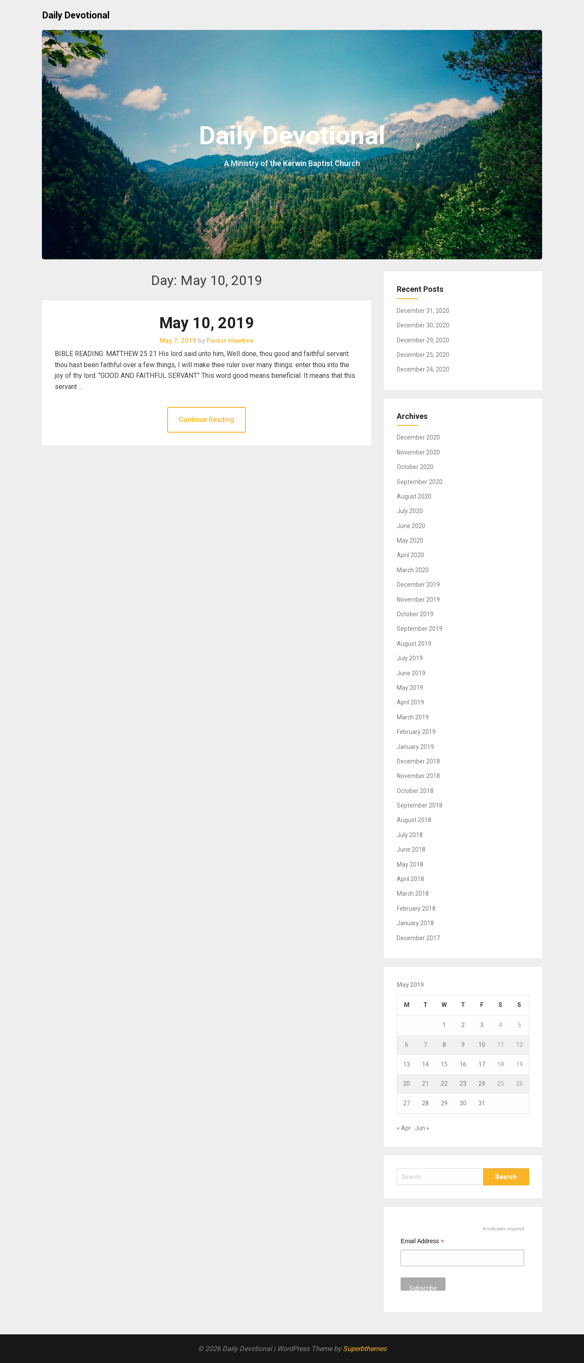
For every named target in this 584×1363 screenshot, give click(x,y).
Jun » (422, 1128)
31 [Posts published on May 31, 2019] (481, 1103)
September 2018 (419, 805)
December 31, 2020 (423, 310)
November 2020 (418, 452)
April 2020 (410, 555)
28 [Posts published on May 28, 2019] (425, 1103)
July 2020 (410, 511)
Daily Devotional (75, 15)
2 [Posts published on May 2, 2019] (463, 1025)
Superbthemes (364, 1349)
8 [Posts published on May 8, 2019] (444, 1044)
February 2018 (416, 908)
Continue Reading (206, 420)
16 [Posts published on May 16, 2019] (463, 1064)
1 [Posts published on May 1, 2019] (444, 1025)
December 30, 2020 (423, 325)
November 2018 (418, 775)
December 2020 (418, 437)
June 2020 (411, 526)
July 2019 (410, 658)
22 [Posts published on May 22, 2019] (444, 1083)
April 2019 (410, 702)
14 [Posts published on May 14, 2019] (425, 1064)
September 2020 (419, 481)
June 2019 (411, 673)
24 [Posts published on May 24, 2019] (481, 1083)
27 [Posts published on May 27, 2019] (406, 1103)
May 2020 (410, 540)
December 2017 (418, 938)
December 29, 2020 (423, 340)
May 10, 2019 (206, 323)
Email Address (422, 1242)
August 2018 (414, 820)
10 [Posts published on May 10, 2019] (481, 1044)
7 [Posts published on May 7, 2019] (425, 1044)
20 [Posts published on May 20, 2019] (406, 1083)
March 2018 (413, 893)
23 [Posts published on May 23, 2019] (463, 1083)
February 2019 (416, 731)
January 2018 (415, 923)
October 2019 (415, 614)
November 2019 (418, 599)
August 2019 (414, 643)
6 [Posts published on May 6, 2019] (406, 1044)
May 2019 (410, 687)
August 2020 (414, 496)
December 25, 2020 (423, 354)
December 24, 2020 (423, 369)
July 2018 (410, 834)
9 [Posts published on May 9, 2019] (463, 1044)
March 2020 (413, 570)
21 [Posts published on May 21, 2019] (425, 1083)
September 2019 (419, 628)
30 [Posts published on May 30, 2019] (463, 1103)
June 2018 (411, 849)
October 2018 (415, 790)
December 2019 (418, 584)
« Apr (404, 1128)
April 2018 (410, 879)
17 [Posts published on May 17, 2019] (481, 1064)
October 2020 (415, 466)
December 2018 (418, 761)
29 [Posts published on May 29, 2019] (444, 1103)
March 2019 (413, 717)
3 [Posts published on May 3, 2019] (482, 1025)
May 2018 (410, 864)
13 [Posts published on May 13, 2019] (406, 1064)
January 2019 (415, 746)
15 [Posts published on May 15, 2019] (444, 1064)
